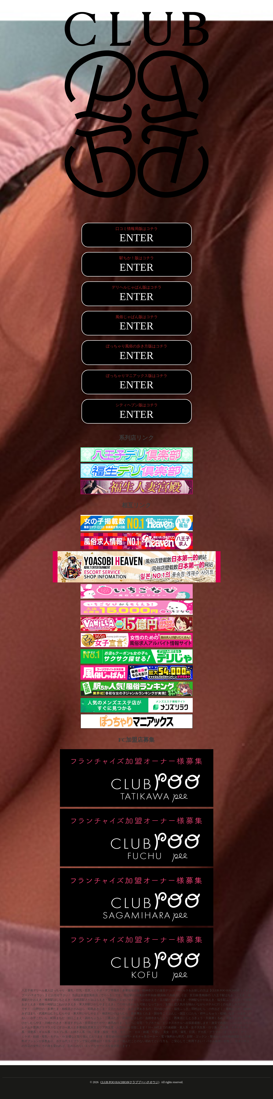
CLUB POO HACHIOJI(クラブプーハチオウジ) (129, 1082)
